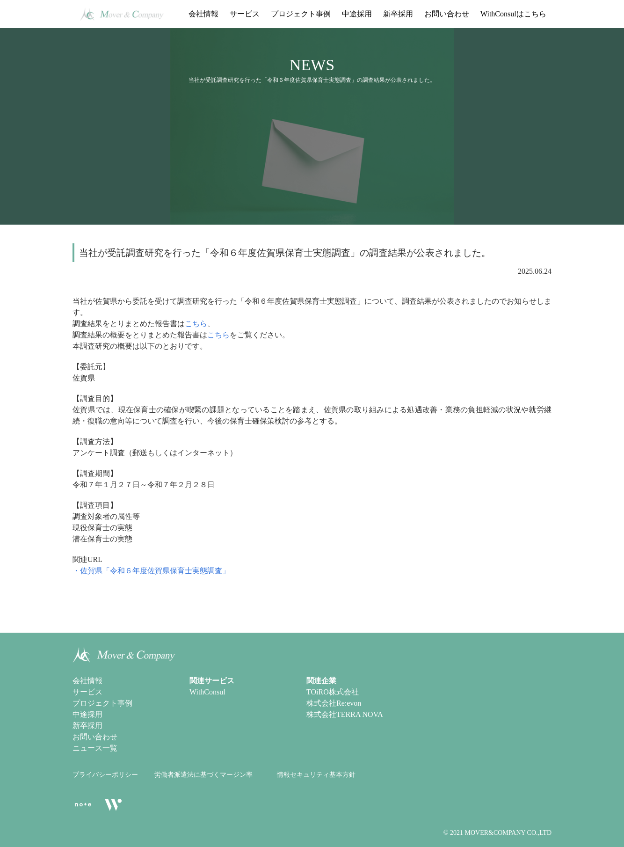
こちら (196, 324)
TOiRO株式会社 (332, 692)
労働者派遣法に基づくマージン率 (203, 774)
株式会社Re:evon (333, 703)
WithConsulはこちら (513, 14)
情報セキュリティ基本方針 (316, 774)
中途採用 (357, 14)
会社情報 (203, 14)
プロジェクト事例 (301, 14)
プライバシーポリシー (105, 774)
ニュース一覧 (95, 748)
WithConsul (207, 692)
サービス (245, 14)
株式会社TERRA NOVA (344, 714)
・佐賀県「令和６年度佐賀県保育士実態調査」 (151, 571)
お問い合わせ (446, 14)
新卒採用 (398, 14)
